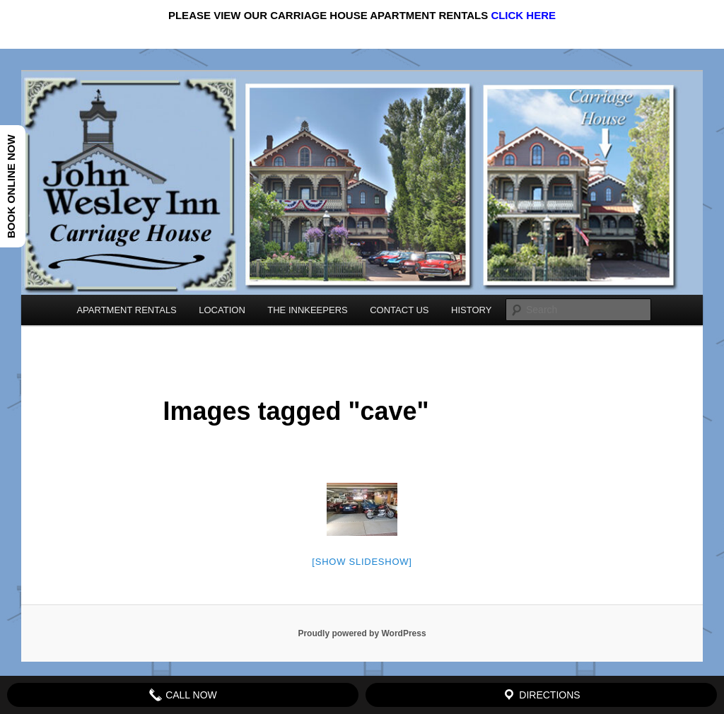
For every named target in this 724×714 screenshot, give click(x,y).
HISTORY (471, 310)
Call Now (182, 695)
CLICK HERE (523, 15)
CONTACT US (399, 310)
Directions (541, 695)
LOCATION (222, 310)
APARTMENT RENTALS (126, 310)
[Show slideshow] (361, 561)
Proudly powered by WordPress (362, 633)
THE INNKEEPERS (307, 310)
